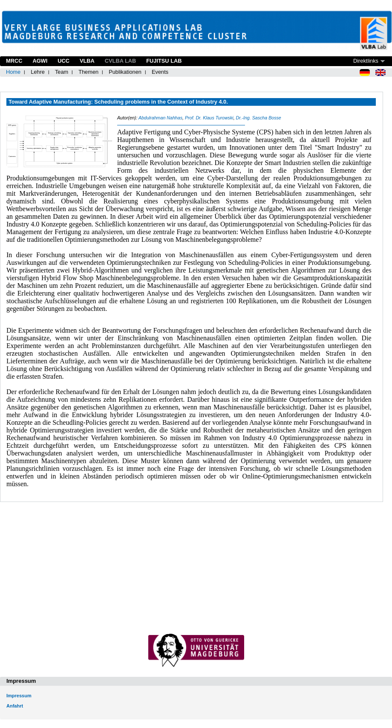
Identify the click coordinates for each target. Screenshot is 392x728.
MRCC (14, 61)
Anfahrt (14, 705)
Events (160, 72)
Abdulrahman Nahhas (160, 117)
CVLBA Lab (120, 61)
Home (13, 72)
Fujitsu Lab (164, 61)
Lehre (38, 72)
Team (61, 72)
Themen (88, 72)
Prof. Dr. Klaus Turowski (209, 117)
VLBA (87, 61)
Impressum (19, 695)
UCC (63, 61)
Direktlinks (365, 61)
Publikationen (125, 72)
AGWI (39, 61)
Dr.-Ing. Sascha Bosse (258, 117)
